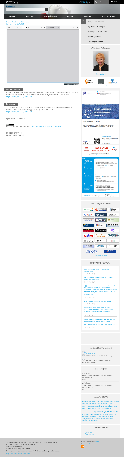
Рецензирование (94, 37)
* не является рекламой (101, 86)
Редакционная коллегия (97, 32)
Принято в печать (108, 16)
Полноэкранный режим (70, 84)
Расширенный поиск (57, 10)
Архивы (70, 16)
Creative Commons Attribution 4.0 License (46, 127)
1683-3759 (84, 1)
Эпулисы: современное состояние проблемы (97, 301)
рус (115, 2)
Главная (12, 16)
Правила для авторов (96, 27)
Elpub (89, 443)
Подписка (87, 16)
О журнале (30, 16)
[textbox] (25, 9)
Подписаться (89, 434)
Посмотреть (89, 432)
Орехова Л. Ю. (101, 74)
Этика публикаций (95, 42)
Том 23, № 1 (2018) (18, 22)
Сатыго (27, 22)
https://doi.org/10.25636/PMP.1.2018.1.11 (21, 97)
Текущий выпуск (50, 16)
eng (112, 2)
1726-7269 (84, 2)
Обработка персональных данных (18, 453)
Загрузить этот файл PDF (15, 24)
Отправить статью (96, 21)
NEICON (97, 441)
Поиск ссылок (90, 353)
